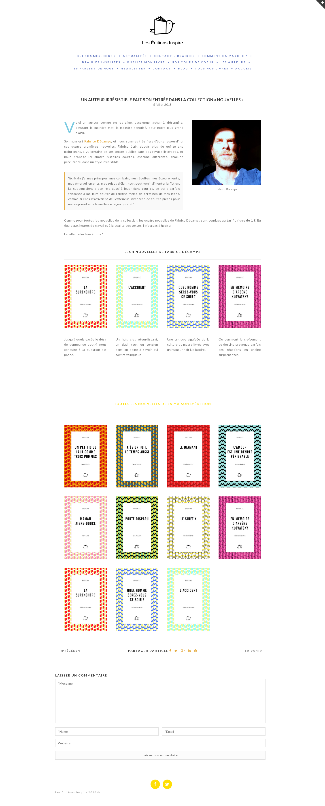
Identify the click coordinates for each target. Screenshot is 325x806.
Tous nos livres (212, 68)
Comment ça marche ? (225, 56)
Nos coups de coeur (193, 62)
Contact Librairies (174, 56)
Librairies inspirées (100, 62)
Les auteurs (233, 62)
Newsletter (133, 68)
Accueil (243, 68)
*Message (160, 701)
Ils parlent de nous (93, 68)
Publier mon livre (146, 62)
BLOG (183, 68)
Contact (162, 68)
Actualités (135, 56)
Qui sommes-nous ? (96, 56)
